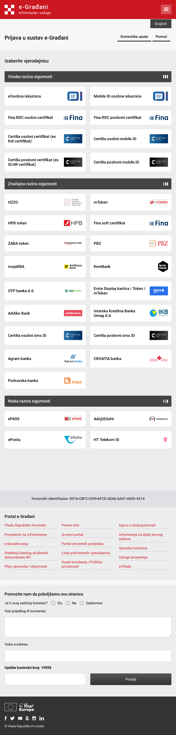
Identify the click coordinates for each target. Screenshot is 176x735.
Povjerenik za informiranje (26, 534)
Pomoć (161, 36)
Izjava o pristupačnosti (137, 525)
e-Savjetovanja (16, 544)
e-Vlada (125, 566)
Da (56, 603)
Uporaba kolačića (133, 548)
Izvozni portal (72, 534)
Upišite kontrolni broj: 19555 (28, 667)
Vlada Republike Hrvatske (25, 525)
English (161, 24)
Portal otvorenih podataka (83, 544)
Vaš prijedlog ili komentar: (26, 611)
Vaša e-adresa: (16, 644)
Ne (70, 603)
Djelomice (91, 603)
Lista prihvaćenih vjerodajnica (86, 553)
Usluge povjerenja (133, 557)
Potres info (70, 525)
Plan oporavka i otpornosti (26, 566)
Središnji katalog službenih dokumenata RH (26, 555)
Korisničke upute (134, 36)
